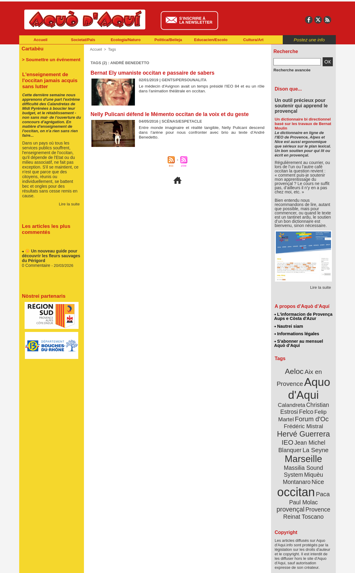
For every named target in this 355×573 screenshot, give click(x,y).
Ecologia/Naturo (126, 39)
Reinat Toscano (308, 487)
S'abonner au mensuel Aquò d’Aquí (298, 342)
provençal (317, 477)
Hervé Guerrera (303, 421)
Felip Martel (294, 407)
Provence (295, 484)
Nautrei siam (289, 325)
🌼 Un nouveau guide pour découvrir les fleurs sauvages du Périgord (49, 256)
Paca (321, 470)
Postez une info (309, 39)
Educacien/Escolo (210, 39)
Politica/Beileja (168, 39)
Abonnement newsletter (45, 564)
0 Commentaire (35, 265)
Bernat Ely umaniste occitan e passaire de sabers (154, 73)
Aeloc (295, 369)
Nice (316, 458)
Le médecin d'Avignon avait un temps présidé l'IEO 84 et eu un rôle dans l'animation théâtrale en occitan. (201, 88)
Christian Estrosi (296, 400)
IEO (289, 428)
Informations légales (296, 332)
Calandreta (318, 393)
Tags (111, 49)
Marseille (293, 444)
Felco (323, 400)
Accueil (40, 39)
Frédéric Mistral (310, 414)
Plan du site (151, 564)
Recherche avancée (290, 70)
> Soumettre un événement (49, 58)
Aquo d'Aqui (302, 385)
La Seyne (314, 435)
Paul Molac (290, 478)
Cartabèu (32, 48)
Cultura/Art (253, 39)
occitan (296, 468)
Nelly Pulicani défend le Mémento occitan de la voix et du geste (171, 114)
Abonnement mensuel (98, 564)
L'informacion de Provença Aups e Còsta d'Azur (303, 316)
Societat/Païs (83, 39)
